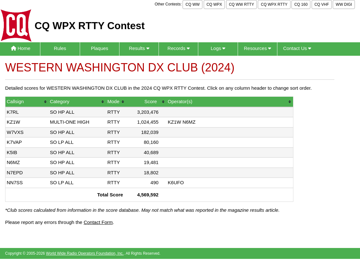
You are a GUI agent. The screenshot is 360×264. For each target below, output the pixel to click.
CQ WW (192, 4)
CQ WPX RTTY (274, 4)
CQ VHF (322, 4)
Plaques (99, 48)
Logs (218, 48)
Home (20, 48)
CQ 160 (300, 4)
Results (139, 48)
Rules (60, 48)
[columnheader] (27, 102)
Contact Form (98, 222)
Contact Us (297, 48)
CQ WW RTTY (241, 4)
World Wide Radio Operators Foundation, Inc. (85, 253)
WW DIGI (344, 4)
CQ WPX (214, 4)
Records (179, 48)
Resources (257, 48)
